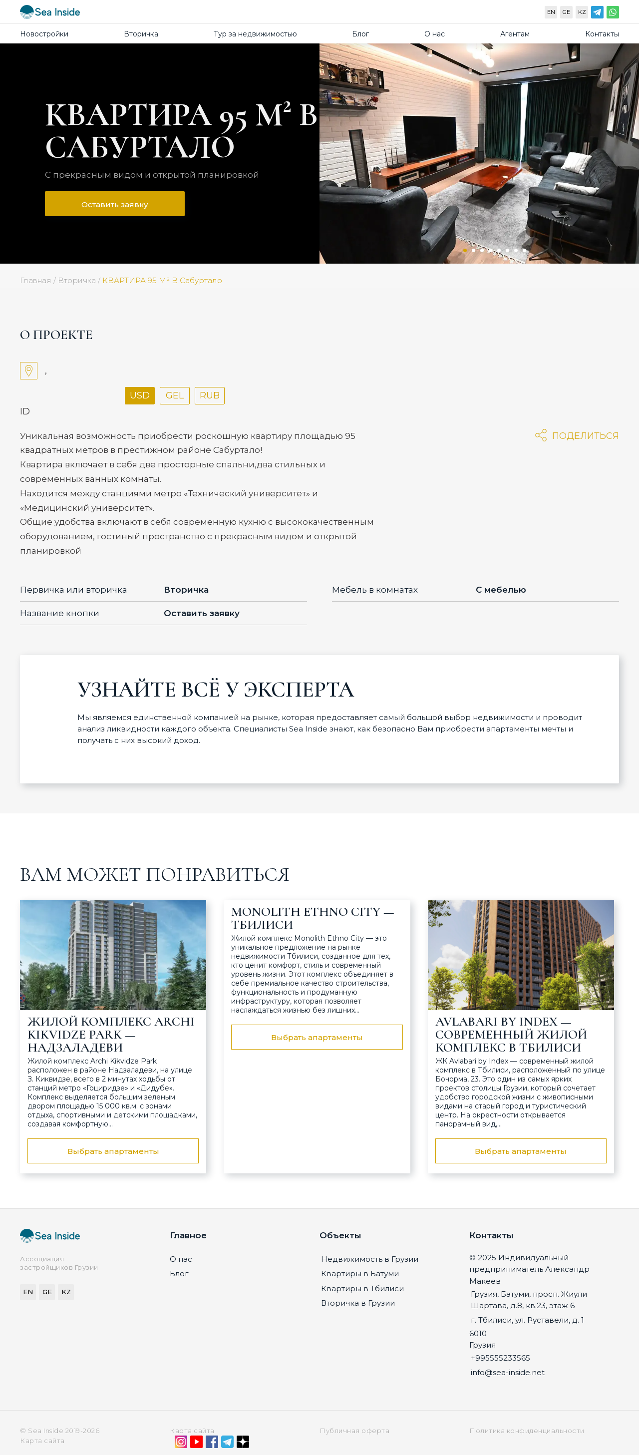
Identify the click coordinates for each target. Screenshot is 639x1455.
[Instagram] (181, 1444)
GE (566, 11)
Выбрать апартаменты (113, 1151)
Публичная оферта (354, 1431)
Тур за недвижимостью (255, 33)
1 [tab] (465, 250)
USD (140, 395)
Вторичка (141, 33)
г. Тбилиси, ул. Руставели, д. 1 (527, 1320)
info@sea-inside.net (508, 1372)
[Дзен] (243, 1444)
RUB (210, 395)
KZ (582, 11)
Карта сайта (192, 1431)
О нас (434, 33)
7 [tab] (516, 250)
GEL (175, 395)
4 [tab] (490, 250)
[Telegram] (597, 14)
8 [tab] (524, 250)
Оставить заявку (114, 204)
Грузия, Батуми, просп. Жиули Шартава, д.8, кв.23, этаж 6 (529, 1299)
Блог (360, 33)
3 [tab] (482, 250)
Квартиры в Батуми (360, 1273)
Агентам (515, 33)
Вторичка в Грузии (358, 1303)
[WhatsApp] (613, 14)
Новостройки (44, 33)
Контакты (602, 33)
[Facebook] (212, 1444)
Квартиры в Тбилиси (362, 1288)
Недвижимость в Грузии (369, 1259)
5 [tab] (499, 250)
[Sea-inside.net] (50, 14)
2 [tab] (473, 250)
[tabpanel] (479, 153)
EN (551, 11)
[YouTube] (196, 1444)
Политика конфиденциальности (527, 1431)
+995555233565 (500, 1358)
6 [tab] (507, 250)
